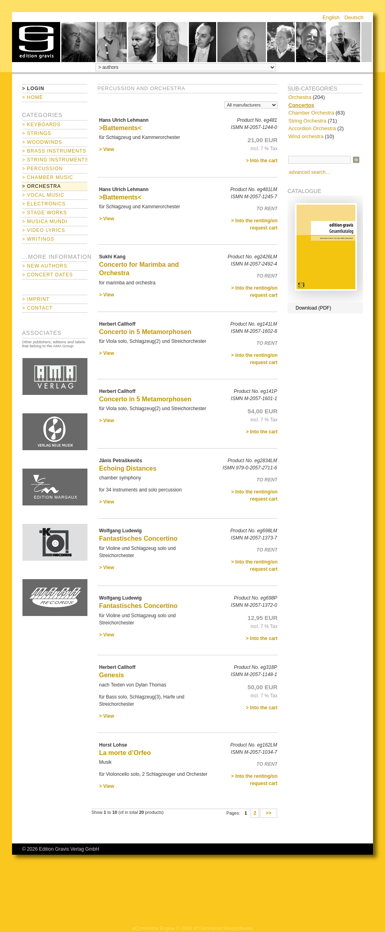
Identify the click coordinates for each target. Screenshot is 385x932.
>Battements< (120, 128)
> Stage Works (44, 212)
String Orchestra (307, 121)
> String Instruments (54, 160)
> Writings (38, 239)
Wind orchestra (305, 136)
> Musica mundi (44, 221)
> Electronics (44, 204)
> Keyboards (41, 124)
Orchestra (299, 97)
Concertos (301, 105)
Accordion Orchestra (312, 128)
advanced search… (309, 172)
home (36, 42)
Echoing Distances (127, 468)
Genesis (111, 675)
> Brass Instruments (54, 151)
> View (106, 149)
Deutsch (354, 17)
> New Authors (44, 266)
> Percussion (42, 168)
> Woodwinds (42, 142)
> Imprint (36, 299)
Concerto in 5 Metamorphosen (145, 331)
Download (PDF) (313, 308)
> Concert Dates (47, 275)
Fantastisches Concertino (138, 538)
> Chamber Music (47, 177)
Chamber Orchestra (311, 113)
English (331, 17)
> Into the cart (262, 160)
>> (268, 813)
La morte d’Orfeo (125, 752)
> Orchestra (41, 186)
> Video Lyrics (43, 230)
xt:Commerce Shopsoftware (223, 928)
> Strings (36, 133)
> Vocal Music (43, 195)
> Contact (37, 308)
